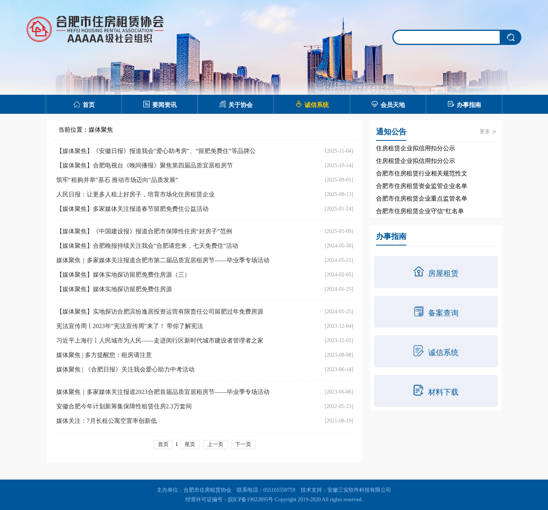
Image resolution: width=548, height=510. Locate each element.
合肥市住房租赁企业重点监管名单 (421, 198)
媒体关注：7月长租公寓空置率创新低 (106, 421)
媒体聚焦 (101, 129)
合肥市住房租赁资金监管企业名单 (421, 186)
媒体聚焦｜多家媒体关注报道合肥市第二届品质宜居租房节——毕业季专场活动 (162, 260)
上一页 (215, 444)
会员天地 (388, 104)
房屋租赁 (436, 271)
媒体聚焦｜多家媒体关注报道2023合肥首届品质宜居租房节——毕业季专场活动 (162, 392)
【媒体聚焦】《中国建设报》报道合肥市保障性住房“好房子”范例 (144, 231)
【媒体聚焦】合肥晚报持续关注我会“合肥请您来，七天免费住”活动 (147, 245)
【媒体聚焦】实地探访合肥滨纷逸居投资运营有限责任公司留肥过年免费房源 (159, 311)
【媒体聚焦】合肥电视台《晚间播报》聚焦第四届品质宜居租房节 (144, 165)
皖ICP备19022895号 (251, 499)
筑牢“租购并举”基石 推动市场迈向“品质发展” (117, 180)
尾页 (190, 444)
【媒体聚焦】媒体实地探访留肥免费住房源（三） (123, 274)
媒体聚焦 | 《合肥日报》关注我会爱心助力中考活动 (125, 369)
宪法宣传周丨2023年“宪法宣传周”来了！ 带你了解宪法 (129, 326)
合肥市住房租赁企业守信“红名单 (420, 211)
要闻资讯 (160, 104)
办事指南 (464, 104)
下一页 (243, 444)
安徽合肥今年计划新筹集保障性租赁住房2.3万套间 (124, 406)
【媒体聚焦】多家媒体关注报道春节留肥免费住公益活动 (132, 209)
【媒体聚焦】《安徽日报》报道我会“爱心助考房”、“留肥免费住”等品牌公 (156, 151)
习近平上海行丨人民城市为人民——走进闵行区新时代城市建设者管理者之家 (159, 340)
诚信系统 (312, 104)
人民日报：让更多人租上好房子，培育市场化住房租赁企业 (135, 194)
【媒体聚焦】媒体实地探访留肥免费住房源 (114, 289)
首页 (84, 104)
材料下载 (436, 390)
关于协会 (236, 104)
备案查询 (436, 311)
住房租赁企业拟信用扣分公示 (415, 148)
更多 (488, 131)
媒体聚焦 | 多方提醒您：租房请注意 (104, 355)
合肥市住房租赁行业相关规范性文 (421, 173)
